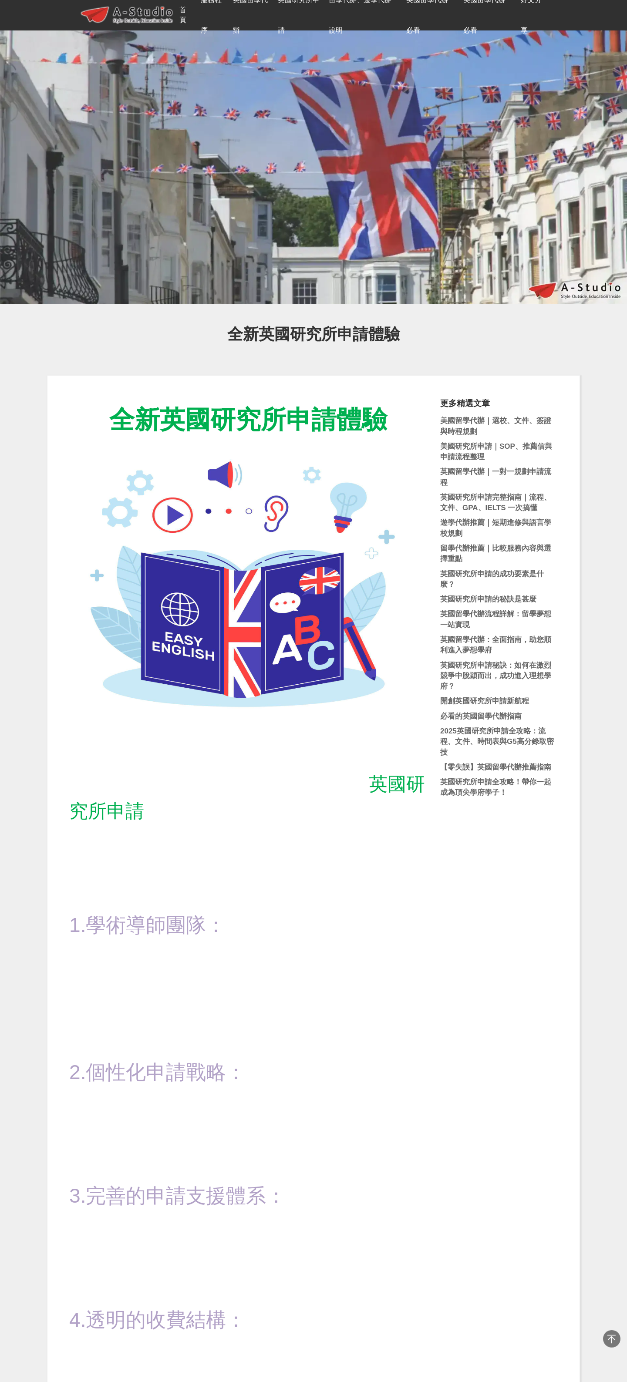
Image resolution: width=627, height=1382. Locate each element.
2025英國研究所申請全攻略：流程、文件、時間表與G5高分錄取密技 (497, 742)
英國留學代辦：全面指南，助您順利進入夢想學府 (495, 645)
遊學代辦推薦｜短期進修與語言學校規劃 (495, 527)
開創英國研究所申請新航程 (484, 701)
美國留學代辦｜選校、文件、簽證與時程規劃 (495, 426)
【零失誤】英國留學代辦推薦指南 (495, 767)
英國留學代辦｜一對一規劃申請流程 (495, 476)
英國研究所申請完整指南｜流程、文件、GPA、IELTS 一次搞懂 (495, 502)
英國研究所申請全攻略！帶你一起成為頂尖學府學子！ (495, 787)
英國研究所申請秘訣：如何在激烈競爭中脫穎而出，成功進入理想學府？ (495, 676)
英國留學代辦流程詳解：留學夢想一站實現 (495, 619)
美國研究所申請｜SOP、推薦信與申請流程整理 (496, 451)
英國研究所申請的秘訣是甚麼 (488, 599)
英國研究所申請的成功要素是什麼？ (492, 579)
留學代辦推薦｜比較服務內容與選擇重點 (495, 553)
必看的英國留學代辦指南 (481, 716)
